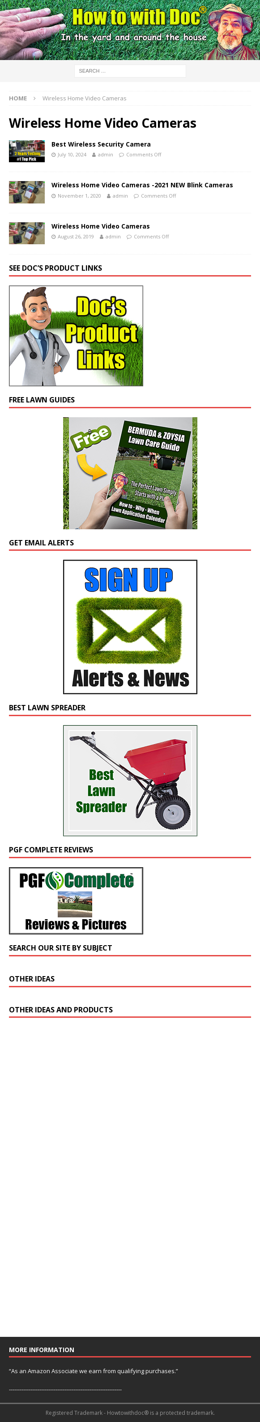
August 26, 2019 (76, 236)
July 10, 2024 (72, 154)
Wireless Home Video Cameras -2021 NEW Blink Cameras (142, 185)
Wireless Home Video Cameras (100, 226)
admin (105, 154)
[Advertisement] (76, 1181)
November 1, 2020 (79, 195)
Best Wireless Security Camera (101, 144)
